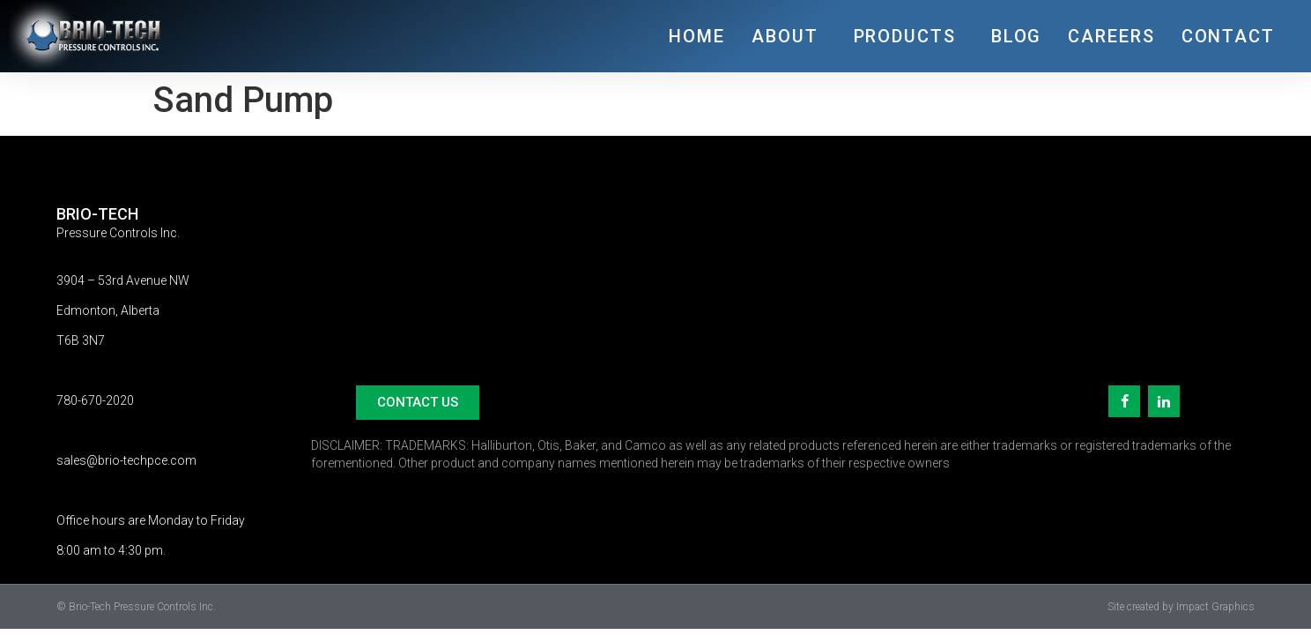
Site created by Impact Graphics (1181, 607)
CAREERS (1111, 36)
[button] (417, 402)
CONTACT (1228, 36)
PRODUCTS (909, 36)
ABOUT (789, 36)
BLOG (1016, 36)
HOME (697, 36)
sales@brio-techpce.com (126, 460)
